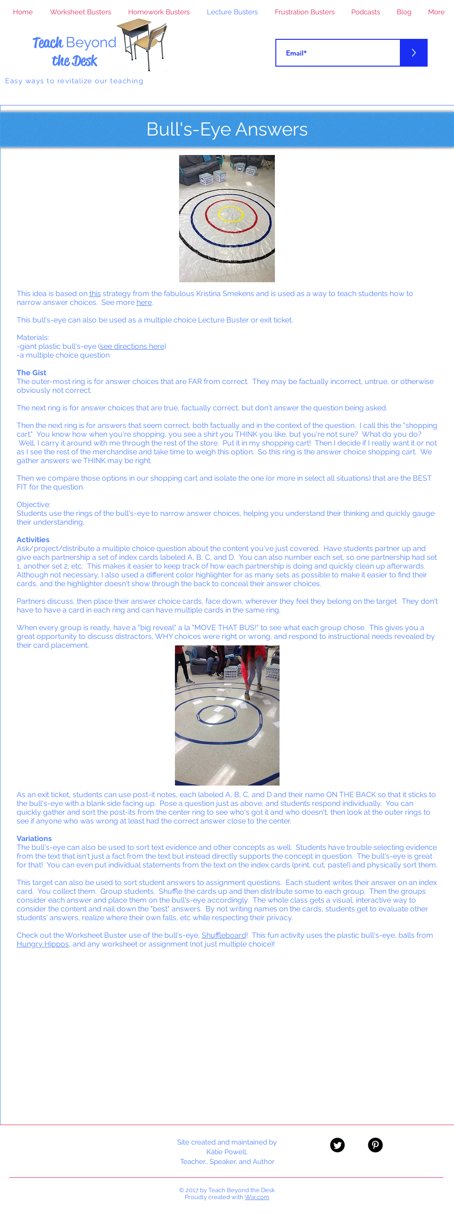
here (144, 302)
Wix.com (257, 1197)
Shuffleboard (224, 935)
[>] (414, 53)
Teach (74, 42)
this (95, 293)
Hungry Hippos (43, 944)
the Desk (74, 60)
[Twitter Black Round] (337, 1145)
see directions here (132, 346)
